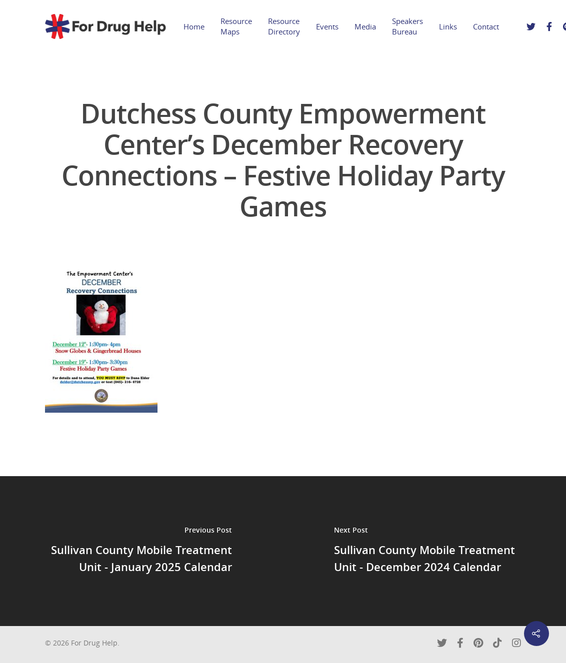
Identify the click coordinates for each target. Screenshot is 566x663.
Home (194, 26)
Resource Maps (236, 26)
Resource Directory (284, 26)
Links (448, 26)
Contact (486, 26)
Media (365, 26)
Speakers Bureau (407, 26)
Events (327, 26)
